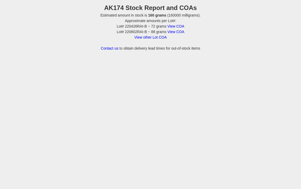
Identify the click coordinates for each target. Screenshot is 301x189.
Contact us (110, 48)
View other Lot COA (150, 37)
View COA (176, 26)
